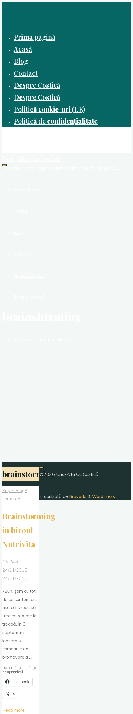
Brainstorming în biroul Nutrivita (28, 530)
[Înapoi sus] (41, 467)
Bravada (77, 496)
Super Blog (13, 490)
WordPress (103, 496)
